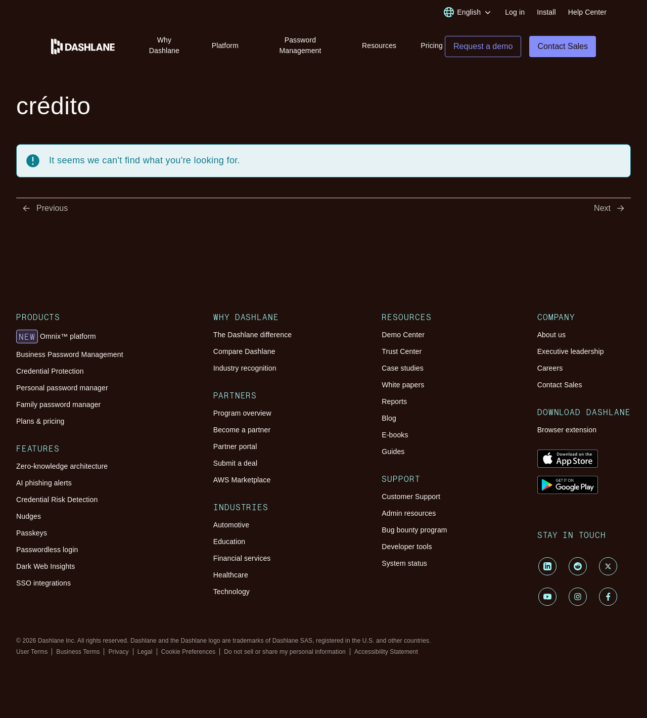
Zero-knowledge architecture (62, 466)
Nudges (28, 516)
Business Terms (78, 651)
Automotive (231, 525)
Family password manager (58, 404)
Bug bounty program (414, 530)
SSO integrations (43, 583)
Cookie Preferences (188, 651)
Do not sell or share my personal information (285, 651)
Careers (550, 368)
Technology (231, 592)
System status (404, 563)
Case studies (403, 368)
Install (546, 12)
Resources (379, 45)
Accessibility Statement (386, 651)
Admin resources (409, 513)
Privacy (118, 651)
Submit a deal (235, 463)
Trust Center (402, 351)
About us (551, 335)
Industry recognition (244, 368)
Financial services (242, 558)
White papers (403, 385)
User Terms (32, 651)
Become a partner (242, 430)
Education (229, 541)
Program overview (242, 413)
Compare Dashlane (244, 351)
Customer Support (411, 496)
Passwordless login (47, 550)
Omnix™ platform (56, 337)
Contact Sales (559, 385)
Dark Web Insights (45, 566)
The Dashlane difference (252, 335)
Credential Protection (50, 371)
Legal (145, 651)
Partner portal (235, 446)
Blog (389, 418)
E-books (395, 435)
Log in (515, 12)
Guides (393, 451)
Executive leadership (570, 351)
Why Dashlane (164, 45)
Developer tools (407, 547)
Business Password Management (69, 354)
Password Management (300, 45)
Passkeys (31, 533)
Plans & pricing (40, 421)
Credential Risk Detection (57, 500)
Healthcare (230, 575)
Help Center (587, 12)
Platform (225, 45)
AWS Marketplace (242, 480)
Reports (394, 401)
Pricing (432, 45)
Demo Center (403, 335)
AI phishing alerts (44, 483)
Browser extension (567, 430)
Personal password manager (62, 388)
